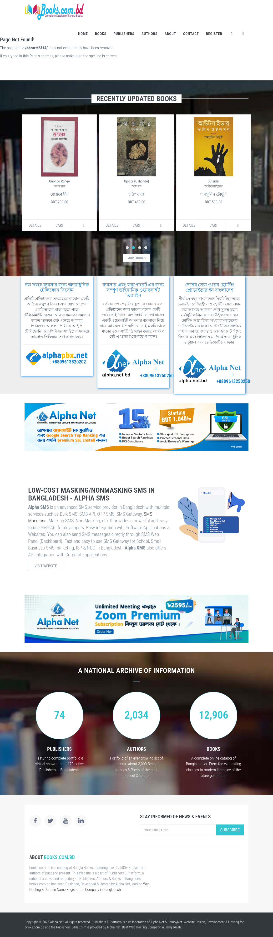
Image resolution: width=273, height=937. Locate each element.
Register (214, 34)
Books (100, 34)
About (170, 34)
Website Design (194, 922)
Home (83, 34)
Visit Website (46, 566)
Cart (56, 225)
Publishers (124, 34)
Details (31, 225)
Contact (191, 34)
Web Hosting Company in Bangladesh (155, 927)
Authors (149, 34)
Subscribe (230, 829)
